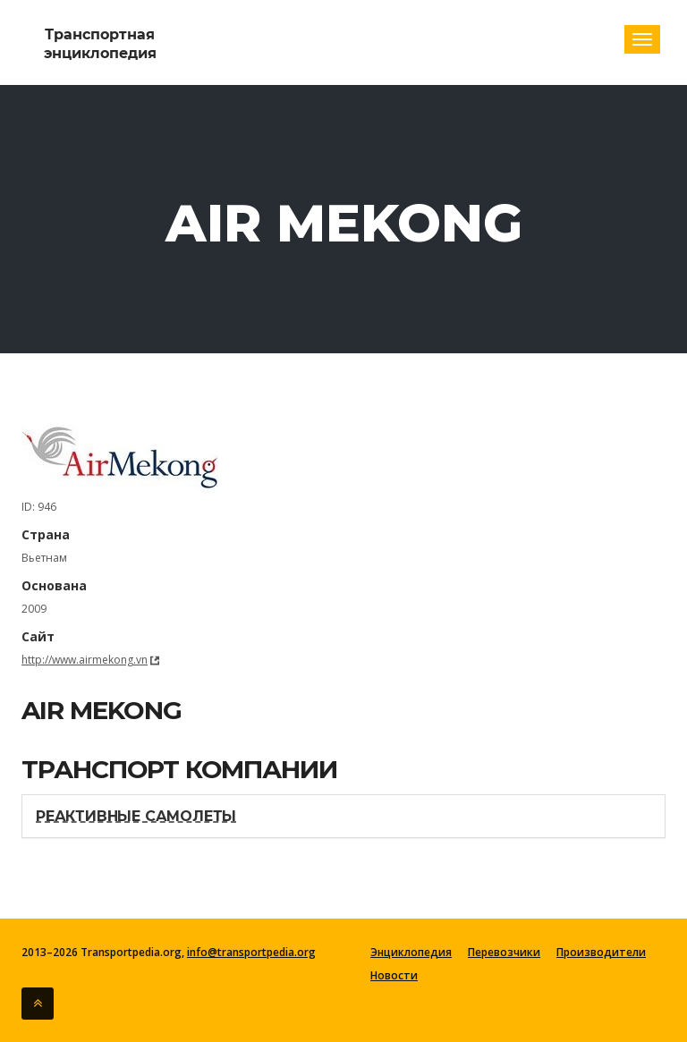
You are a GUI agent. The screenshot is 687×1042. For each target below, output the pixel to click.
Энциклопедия (411, 952)
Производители (601, 952)
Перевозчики (504, 952)
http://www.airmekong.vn (84, 659)
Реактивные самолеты (136, 816)
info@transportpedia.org (251, 952)
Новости (394, 975)
